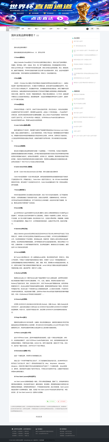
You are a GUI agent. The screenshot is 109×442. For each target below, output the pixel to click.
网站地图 (27, 433)
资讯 (29, 28)
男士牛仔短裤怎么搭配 (80, 103)
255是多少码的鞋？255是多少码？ (83, 64)
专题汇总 (27, 435)
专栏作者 (20, 435)
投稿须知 (20, 433)
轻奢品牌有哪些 (78, 68)
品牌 (51, 28)
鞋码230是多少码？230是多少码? (83, 59)
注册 (92, 28)
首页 (23, 28)
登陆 (98, 28)
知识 (43, 28)
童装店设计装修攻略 (79, 94)
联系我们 (20, 431)
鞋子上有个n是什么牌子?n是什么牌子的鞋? (85, 135)
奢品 (36, 28)
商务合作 (27, 431)
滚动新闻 (14, 435)
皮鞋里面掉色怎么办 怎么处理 (82, 78)
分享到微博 (62, 401)
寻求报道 (14, 433)
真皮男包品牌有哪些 (79, 99)
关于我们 (14, 431)
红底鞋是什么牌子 (78, 108)
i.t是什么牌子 (77, 131)
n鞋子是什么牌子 (78, 41)
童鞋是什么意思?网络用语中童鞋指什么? (85, 82)
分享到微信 (52, 401)
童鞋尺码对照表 (78, 122)
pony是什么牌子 (78, 126)
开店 (58, 28)
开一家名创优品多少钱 (80, 45)
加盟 (65, 28)
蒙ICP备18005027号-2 (49, 440)
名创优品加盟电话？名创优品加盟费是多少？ (86, 55)
